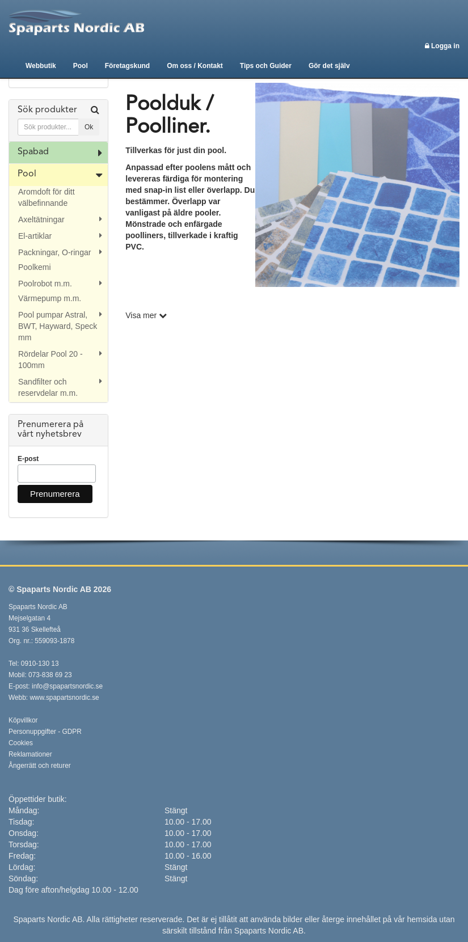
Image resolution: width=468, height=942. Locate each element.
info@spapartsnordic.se (67, 686)
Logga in (442, 46)
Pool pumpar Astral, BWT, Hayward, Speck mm (57, 326)
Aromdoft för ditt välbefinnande (46, 197)
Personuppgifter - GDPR (45, 732)
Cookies (21, 743)
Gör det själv (329, 66)
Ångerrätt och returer (40, 766)
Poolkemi (34, 267)
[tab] (58, 121)
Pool (80, 66)
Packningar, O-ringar (54, 252)
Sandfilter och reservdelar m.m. (48, 387)
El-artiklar (35, 235)
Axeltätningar (41, 219)
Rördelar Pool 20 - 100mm (50, 359)
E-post (28, 459)
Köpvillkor (23, 720)
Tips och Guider (266, 66)
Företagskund (127, 66)
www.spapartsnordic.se (64, 698)
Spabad (33, 152)
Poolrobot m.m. (45, 283)
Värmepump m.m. (49, 298)
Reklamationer (30, 754)
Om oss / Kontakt (195, 66)
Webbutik (41, 66)
